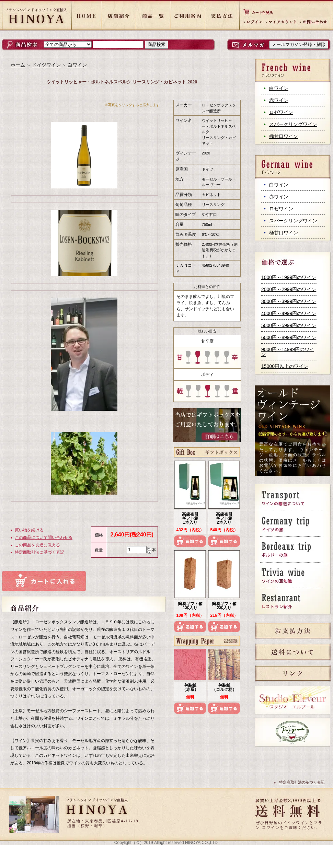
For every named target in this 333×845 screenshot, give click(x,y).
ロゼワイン (281, 112)
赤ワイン (278, 100)
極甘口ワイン (283, 136)
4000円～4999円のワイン (288, 313)
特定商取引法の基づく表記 (301, 782)
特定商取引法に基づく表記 (39, 552)
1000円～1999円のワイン (288, 277)
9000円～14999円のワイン (287, 352)
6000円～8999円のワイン (288, 337)
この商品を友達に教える (37, 545)
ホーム (18, 65)
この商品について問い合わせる (43, 537)
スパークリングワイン (293, 124)
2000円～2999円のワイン (288, 289)
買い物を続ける (29, 530)
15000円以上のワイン (284, 366)
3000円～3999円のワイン (288, 301)
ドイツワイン (46, 65)
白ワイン (278, 88)
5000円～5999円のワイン (288, 325)
